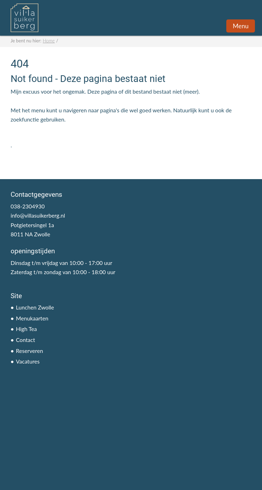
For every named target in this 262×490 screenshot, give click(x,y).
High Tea (26, 329)
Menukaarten (32, 318)
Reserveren (29, 351)
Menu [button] (241, 26)
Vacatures (28, 361)
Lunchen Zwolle (35, 307)
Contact (25, 340)
